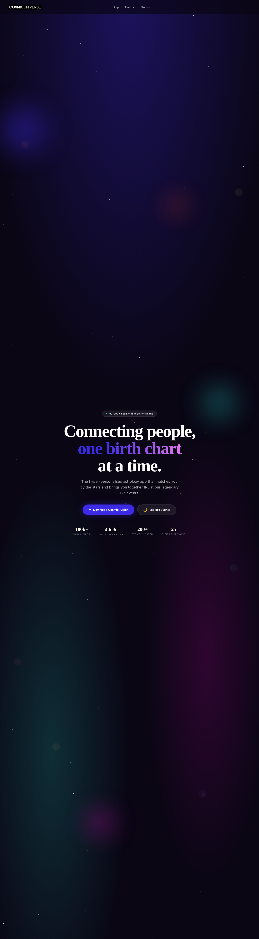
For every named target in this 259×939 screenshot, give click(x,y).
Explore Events (156, 510)
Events (129, 7)
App (116, 7)
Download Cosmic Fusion (108, 510)
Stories (145, 7)
